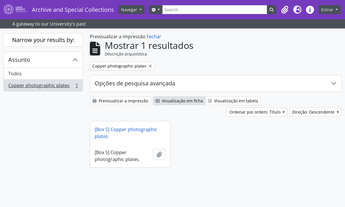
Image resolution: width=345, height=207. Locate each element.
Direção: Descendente (314, 112)
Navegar (129, 9)
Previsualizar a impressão (120, 100)
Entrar (327, 9)
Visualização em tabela (233, 100)
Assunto (19, 60)
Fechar (154, 36)
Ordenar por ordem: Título (255, 112)
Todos (15, 73)
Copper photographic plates (43, 86)
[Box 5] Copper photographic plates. (126, 132)
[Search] (214, 9)
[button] (284, 9)
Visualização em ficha (179, 100)
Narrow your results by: (43, 40)
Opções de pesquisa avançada (135, 83)
